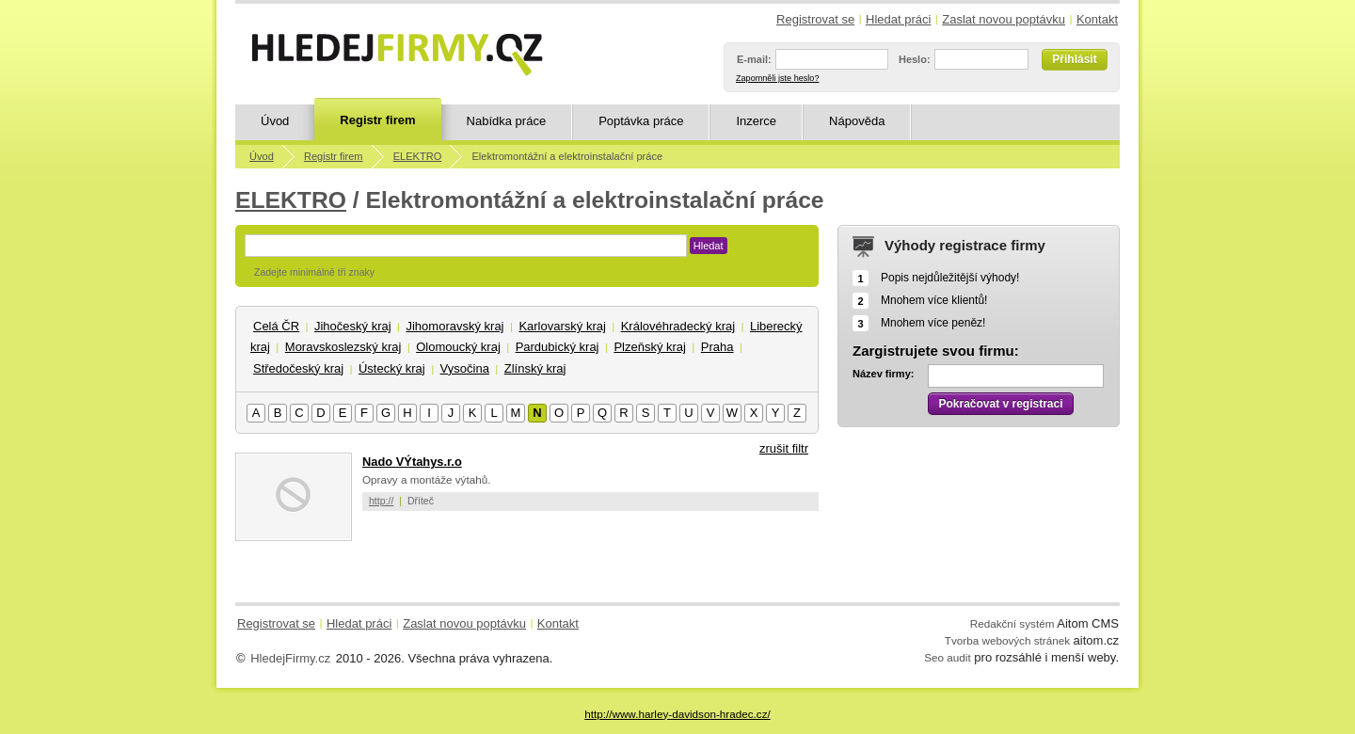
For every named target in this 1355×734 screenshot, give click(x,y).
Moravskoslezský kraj (343, 347)
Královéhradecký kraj (678, 326)
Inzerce (756, 121)
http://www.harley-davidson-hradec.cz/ (677, 714)
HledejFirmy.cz (290, 658)
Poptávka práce (640, 121)
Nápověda (857, 121)
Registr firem (377, 120)
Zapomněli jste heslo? (777, 78)
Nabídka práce (507, 121)
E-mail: (754, 59)
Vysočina (464, 368)
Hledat (708, 245)
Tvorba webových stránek (1007, 640)
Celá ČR (276, 326)
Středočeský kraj (298, 368)
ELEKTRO (417, 156)
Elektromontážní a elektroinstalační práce (566, 156)
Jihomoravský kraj (454, 326)
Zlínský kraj (535, 368)
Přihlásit (1074, 59)
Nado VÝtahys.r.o (412, 462)
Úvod (275, 121)
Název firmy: (883, 373)
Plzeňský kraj (650, 347)
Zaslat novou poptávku (1003, 19)
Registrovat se (815, 19)
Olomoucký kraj (458, 347)
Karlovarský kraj (561, 326)
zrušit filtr (783, 448)
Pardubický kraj (557, 347)
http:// (381, 500)
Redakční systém (1012, 623)
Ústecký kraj (392, 368)
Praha (717, 347)
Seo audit (947, 657)
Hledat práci (898, 19)
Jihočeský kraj (352, 326)
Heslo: (915, 59)
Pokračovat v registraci (1000, 403)
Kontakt (1097, 19)
